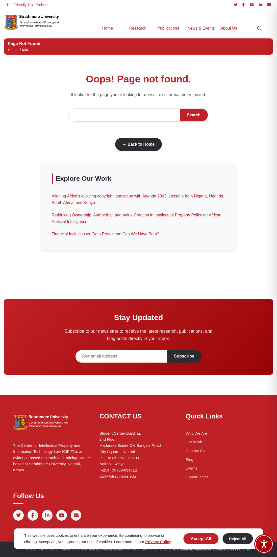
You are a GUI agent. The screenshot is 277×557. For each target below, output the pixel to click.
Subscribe (184, 356)
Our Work (194, 442)
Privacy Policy (158, 542)
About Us (228, 28)
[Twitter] (235, 5)
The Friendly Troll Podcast (27, 5)
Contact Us (195, 451)
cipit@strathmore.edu (117, 476)
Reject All (237, 539)
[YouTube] (252, 5)
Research (137, 28)
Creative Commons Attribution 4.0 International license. (207, 549)
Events (191, 468)
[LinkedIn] (260, 5)
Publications (168, 28)
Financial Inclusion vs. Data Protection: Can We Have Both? (105, 234)
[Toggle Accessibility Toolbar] (264, 544)
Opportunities (197, 477)
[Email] (269, 5)
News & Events (200, 28)
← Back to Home (138, 144)
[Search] (259, 28)
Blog (189, 459)
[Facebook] (243, 5)
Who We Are (196, 433)
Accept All (201, 538)
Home (107, 28)
